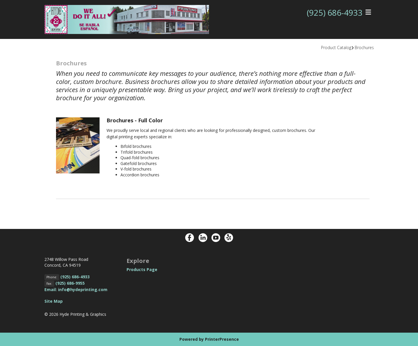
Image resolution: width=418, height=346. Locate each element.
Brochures (364, 47)
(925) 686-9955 (70, 283)
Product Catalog (336, 47)
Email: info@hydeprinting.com (75, 289)
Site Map (53, 301)
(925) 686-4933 (335, 12)
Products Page (142, 269)
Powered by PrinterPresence (209, 339)
